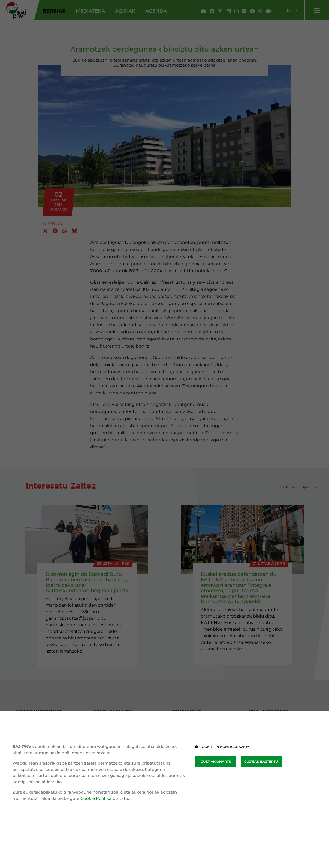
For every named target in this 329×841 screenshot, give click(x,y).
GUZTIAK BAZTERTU (261, 761)
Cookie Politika (95, 798)
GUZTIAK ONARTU (216, 761)
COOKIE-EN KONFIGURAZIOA (222, 747)
